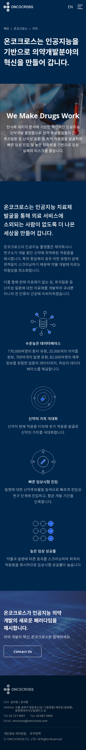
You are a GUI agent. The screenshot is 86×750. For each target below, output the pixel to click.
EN (70, 6)
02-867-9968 (44, 716)
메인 (6, 29)
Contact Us (23, 651)
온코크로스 (21, 29)
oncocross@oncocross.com (29, 721)
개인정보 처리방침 (15, 733)
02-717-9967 (17, 716)
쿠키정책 (35, 733)
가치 (35, 29)
